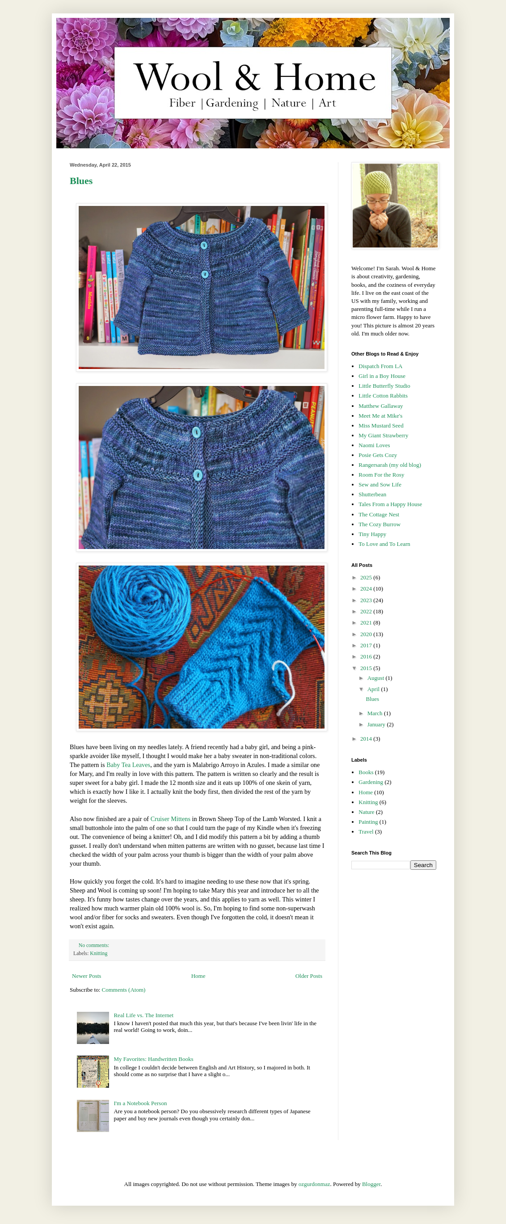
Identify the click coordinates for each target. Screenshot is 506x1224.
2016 (366, 656)
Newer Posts (86, 975)
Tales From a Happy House (390, 504)
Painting (368, 821)
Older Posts (308, 975)
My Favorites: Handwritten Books (153, 1059)
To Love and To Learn (384, 544)
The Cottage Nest (378, 514)
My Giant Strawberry (383, 435)
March (375, 713)
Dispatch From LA (380, 366)
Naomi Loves (374, 445)
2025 (366, 577)
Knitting (98, 953)
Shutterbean (372, 494)
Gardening (370, 782)
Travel (365, 831)
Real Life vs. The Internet (143, 1015)
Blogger (371, 1184)
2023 (366, 600)
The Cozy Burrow (379, 524)
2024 (366, 588)
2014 (366, 738)
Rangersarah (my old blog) (389, 464)
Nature (366, 812)
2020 (366, 634)
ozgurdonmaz (314, 1184)
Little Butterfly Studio (384, 385)
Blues (81, 180)
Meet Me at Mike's (380, 415)
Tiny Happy (372, 534)
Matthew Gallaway (380, 405)
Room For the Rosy (381, 474)
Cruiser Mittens (170, 818)
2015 (366, 668)
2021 (366, 622)
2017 (366, 645)
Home (198, 975)
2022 (366, 611)
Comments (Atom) (124, 989)
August (376, 678)
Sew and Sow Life (379, 484)
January (377, 724)
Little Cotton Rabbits (383, 395)
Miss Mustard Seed (380, 425)
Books (365, 772)
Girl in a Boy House (381, 376)
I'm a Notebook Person (140, 1103)
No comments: (94, 945)
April (374, 689)
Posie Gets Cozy (377, 455)
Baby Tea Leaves (128, 764)
